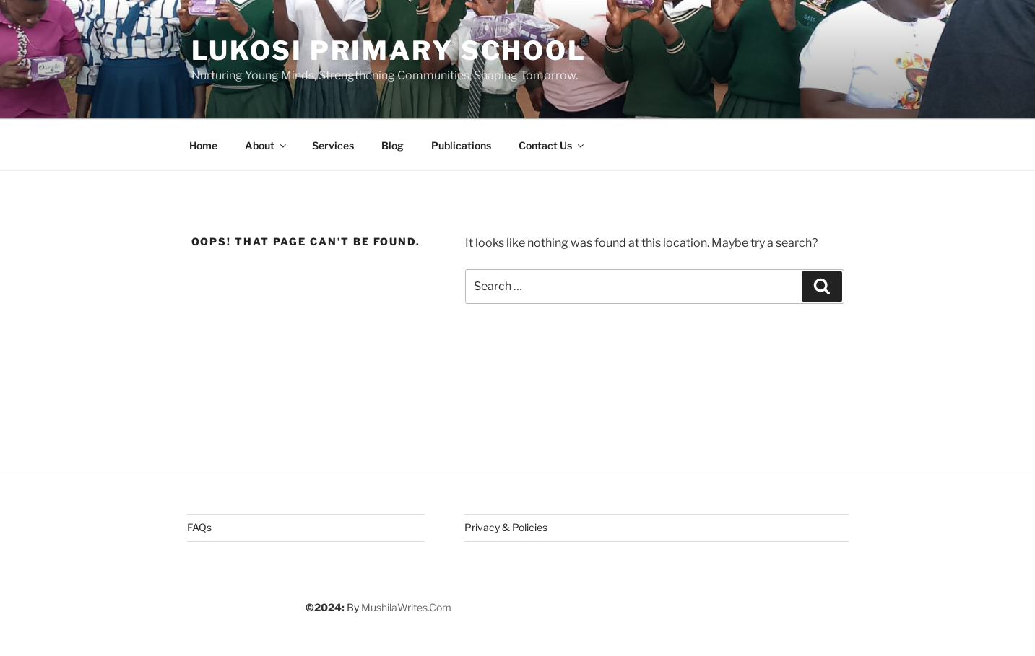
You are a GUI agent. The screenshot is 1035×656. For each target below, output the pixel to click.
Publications (461, 145)
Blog (392, 145)
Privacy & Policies (505, 527)
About (266, 145)
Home (203, 145)
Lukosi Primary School (388, 50)
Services (333, 145)
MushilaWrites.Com (406, 607)
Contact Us (552, 145)
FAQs (199, 527)
